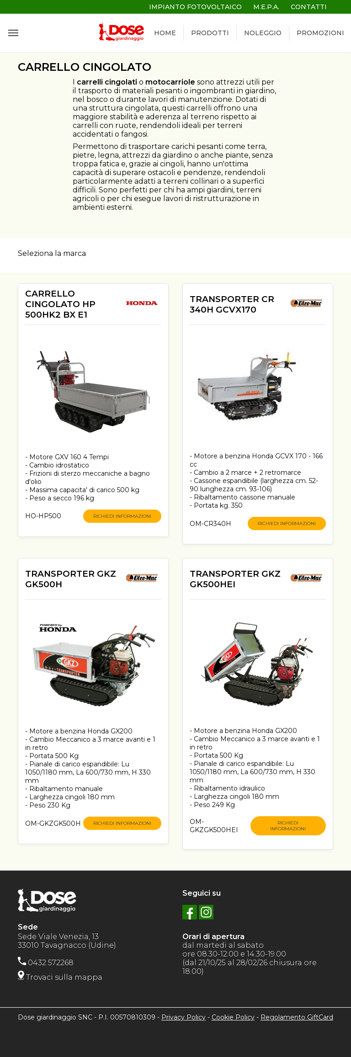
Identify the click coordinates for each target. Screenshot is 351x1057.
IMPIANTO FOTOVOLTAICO (195, 7)
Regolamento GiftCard (297, 1017)
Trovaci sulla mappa (60, 977)
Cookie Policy (233, 1017)
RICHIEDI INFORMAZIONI (122, 516)
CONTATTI (309, 7)
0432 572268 (46, 962)
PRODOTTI (210, 33)
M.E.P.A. (266, 7)
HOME (165, 33)
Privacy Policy (183, 1017)
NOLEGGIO (263, 33)
